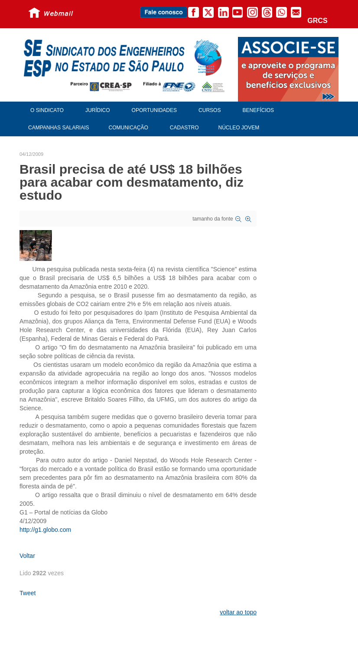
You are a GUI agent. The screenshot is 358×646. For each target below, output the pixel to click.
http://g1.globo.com (45, 529)
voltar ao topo (238, 612)
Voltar (27, 555)
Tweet (28, 593)
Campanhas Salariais (58, 128)
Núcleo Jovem (239, 128)
